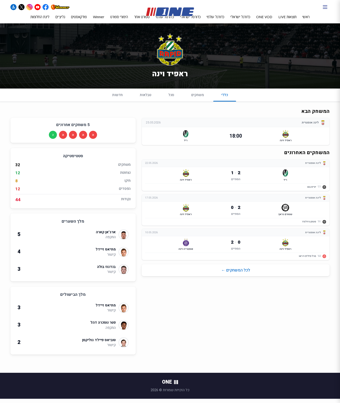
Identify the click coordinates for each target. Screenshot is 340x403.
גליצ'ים (60, 20)
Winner (98, 20)
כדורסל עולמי (165, 20)
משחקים (197, 99)
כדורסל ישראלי (190, 20)
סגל (171, 99)
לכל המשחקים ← (235, 274)
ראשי (306, 20)
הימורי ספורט (119, 20)
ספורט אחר (142, 20)
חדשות (117, 99)
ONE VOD (264, 20)
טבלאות (145, 99)
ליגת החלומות (39, 20)
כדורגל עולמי (215, 20)
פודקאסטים (79, 20)
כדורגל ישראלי (240, 20)
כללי (224, 101)
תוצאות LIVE (287, 20)
